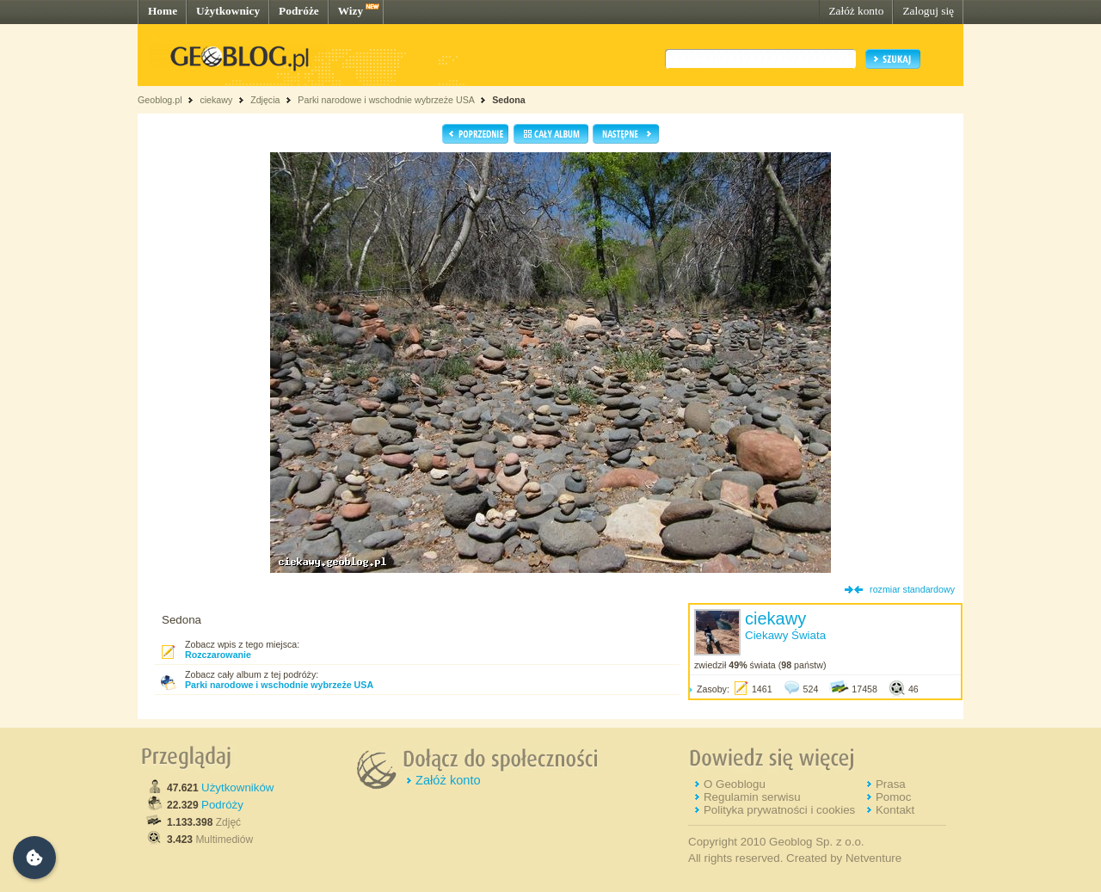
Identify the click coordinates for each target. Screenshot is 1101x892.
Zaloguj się (928, 10)
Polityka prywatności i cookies (779, 809)
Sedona (509, 100)
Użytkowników (237, 787)
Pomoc (893, 796)
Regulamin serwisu (752, 796)
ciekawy (216, 100)
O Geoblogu (735, 784)
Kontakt (895, 809)
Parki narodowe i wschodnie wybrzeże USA (387, 100)
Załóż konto (855, 10)
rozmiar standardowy (912, 589)
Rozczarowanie (218, 654)
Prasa (891, 784)
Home (162, 10)
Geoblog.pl (160, 100)
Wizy (350, 10)
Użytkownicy (228, 10)
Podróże (299, 10)
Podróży (222, 804)
